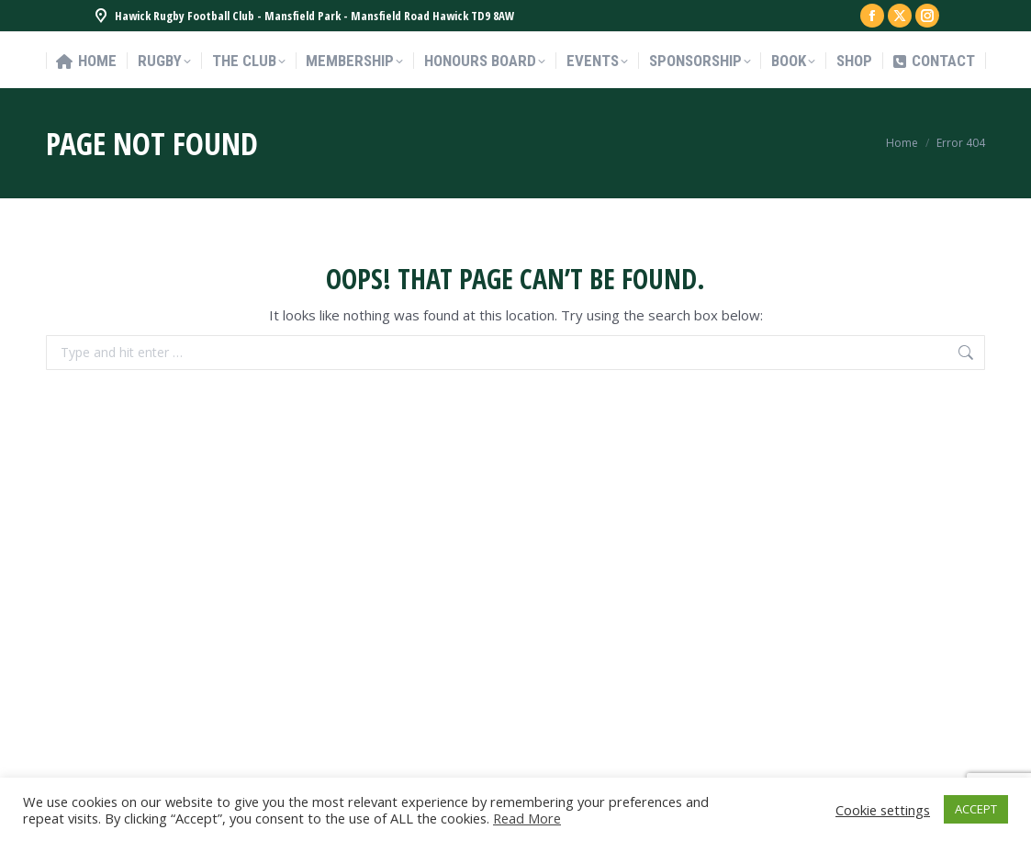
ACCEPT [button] (976, 809)
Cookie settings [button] (882, 810)
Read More (527, 818)
